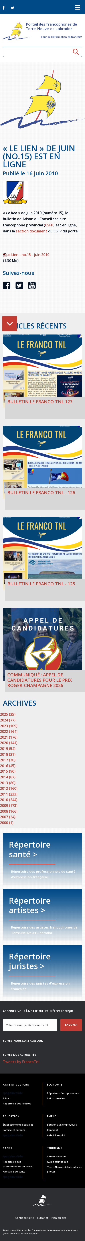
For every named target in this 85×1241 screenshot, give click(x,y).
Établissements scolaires (18, 1124)
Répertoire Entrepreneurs (63, 1093)
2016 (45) (8, 765)
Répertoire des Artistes (17, 1103)
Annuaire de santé (14, 1171)
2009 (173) (9, 805)
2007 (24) (8, 816)
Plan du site (58, 1217)
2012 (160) (9, 788)
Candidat (52, 1130)
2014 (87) (8, 777)
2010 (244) (9, 799)
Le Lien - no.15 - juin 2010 (26, 254)
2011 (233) (9, 794)
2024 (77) (8, 720)
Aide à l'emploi (56, 1135)
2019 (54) (8, 748)
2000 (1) (7, 822)
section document (31, 231)
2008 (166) (9, 811)
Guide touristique (57, 1161)
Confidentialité (24, 1217)
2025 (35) (8, 714)
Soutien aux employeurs (62, 1124)
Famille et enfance (14, 1130)
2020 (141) (9, 742)
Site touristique (56, 1156)
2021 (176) (9, 737)
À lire (6, 1098)
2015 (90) (8, 771)
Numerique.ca (31, 1233)
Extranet (42, 1217)
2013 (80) (8, 782)
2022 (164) (9, 731)
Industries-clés (56, 1098)
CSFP (49, 225)
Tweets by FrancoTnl (21, 1061)
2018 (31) (8, 754)
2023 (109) (9, 725)
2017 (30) (8, 759)
